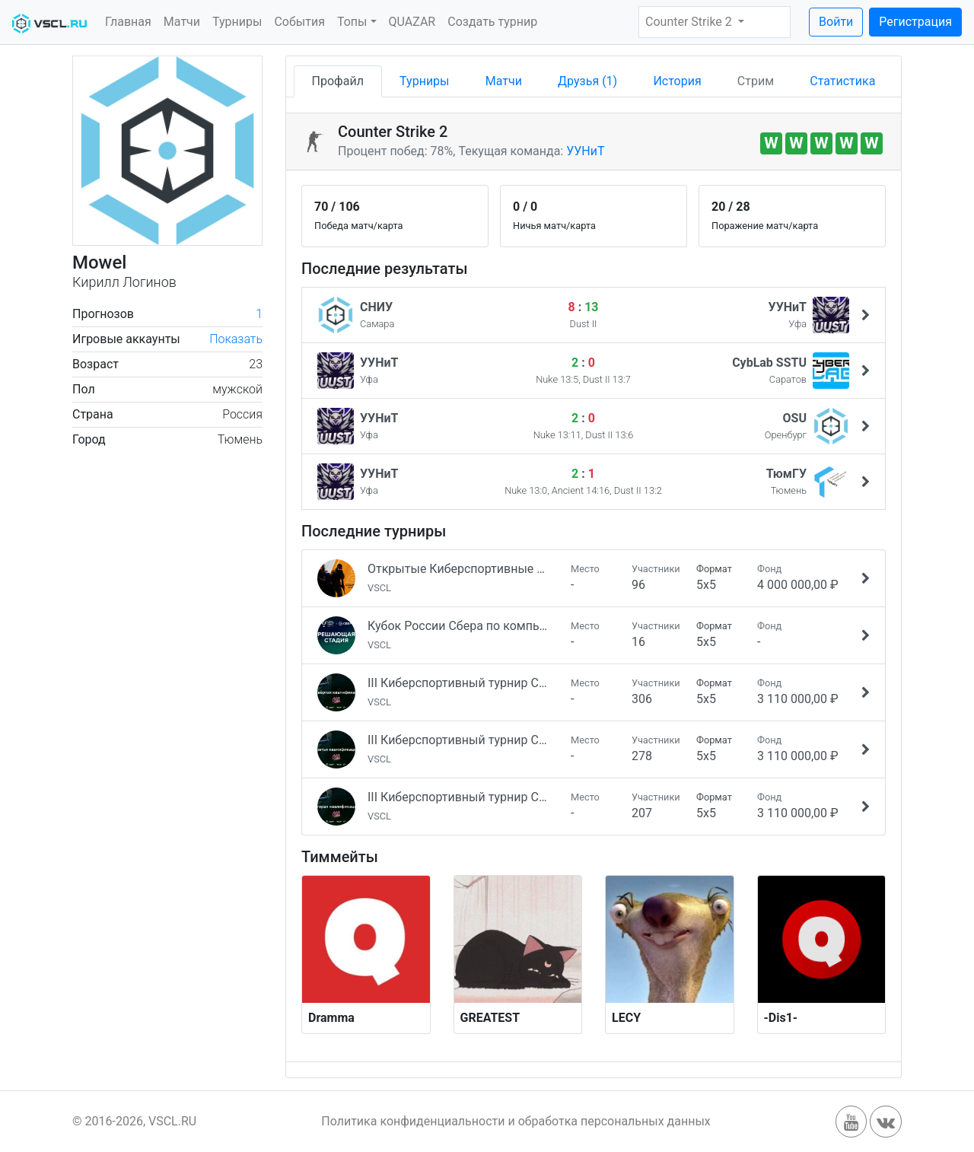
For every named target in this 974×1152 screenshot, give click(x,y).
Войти (836, 21)
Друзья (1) (587, 81)
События (299, 21)
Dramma (331, 1017)
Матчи (182, 21)
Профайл (338, 81)
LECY (626, 1017)
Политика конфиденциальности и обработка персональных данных (516, 1121)
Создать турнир (492, 21)
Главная (128, 21)
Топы (352, 21)
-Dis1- (781, 1017)
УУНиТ (585, 151)
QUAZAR (412, 21)
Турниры (237, 21)
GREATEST (490, 1017)
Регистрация (915, 21)
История (677, 81)
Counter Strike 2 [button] (690, 21)
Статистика (842, 81)
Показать (236, 339)
